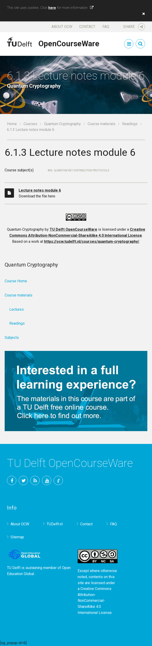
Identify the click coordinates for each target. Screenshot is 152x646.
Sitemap (17, 537)
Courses (30, 124)
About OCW (62, 26)
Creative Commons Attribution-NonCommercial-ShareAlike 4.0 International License (95, 600)
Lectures (16, 309)
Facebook (11, 480)
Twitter (23, 480)
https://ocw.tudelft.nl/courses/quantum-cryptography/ (91, 241)
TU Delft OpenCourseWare (73, 229)
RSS (35, 480)
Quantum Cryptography (62, 124)
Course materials (101, 124)
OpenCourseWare (68, 43)
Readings (130, 124)
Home (12, 124)
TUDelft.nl (55, 524)
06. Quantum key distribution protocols (79, 170)
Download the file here (83, 193)
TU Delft (58, 480)
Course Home (16, 281)
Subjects (12, 337)
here (52, 8)
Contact (87, 26)
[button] (142, 14)
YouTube (46, 480)
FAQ (105, 26)
